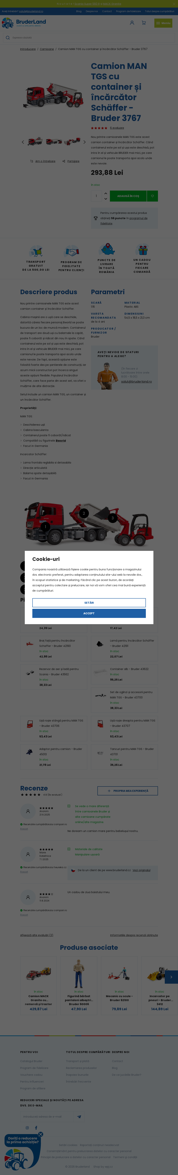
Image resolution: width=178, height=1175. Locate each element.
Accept (89, 613)
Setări (89, 603)
